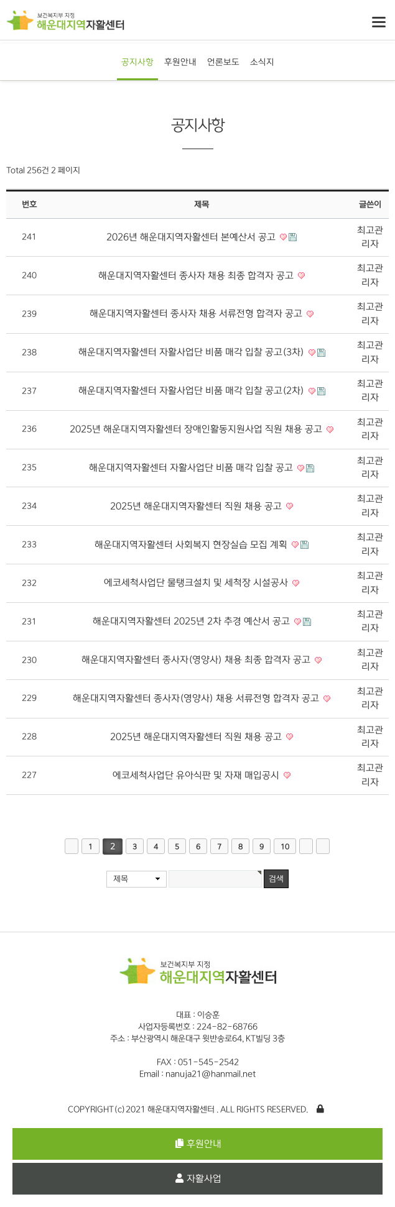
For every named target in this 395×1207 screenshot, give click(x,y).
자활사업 (198, 1178)
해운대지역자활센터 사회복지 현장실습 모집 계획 (192, 544)
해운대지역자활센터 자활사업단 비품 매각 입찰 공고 (192, 467)
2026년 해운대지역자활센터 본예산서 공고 (192, 237)
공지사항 (137, 62)
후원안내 (180, 62)
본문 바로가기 (0, 0)
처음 (71, 846)
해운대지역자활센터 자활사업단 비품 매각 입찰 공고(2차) (192, 390)
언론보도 (223, 62)
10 (285, 847)
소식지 (262, 62)
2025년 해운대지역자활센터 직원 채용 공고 (197, 506)
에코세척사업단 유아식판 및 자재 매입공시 (197, 775)
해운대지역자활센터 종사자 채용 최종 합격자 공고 (197, 275)
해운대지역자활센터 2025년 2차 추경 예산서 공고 (192, 621)
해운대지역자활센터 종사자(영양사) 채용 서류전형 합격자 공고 (197, 698)
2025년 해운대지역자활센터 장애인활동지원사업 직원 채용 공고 (197, 429)
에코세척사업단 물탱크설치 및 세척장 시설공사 (197, 582)
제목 (120, 878)
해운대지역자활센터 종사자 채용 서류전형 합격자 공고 (197, 313)
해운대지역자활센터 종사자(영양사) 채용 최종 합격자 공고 (197, 659)
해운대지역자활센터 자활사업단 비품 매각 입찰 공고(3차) (192, 352)
